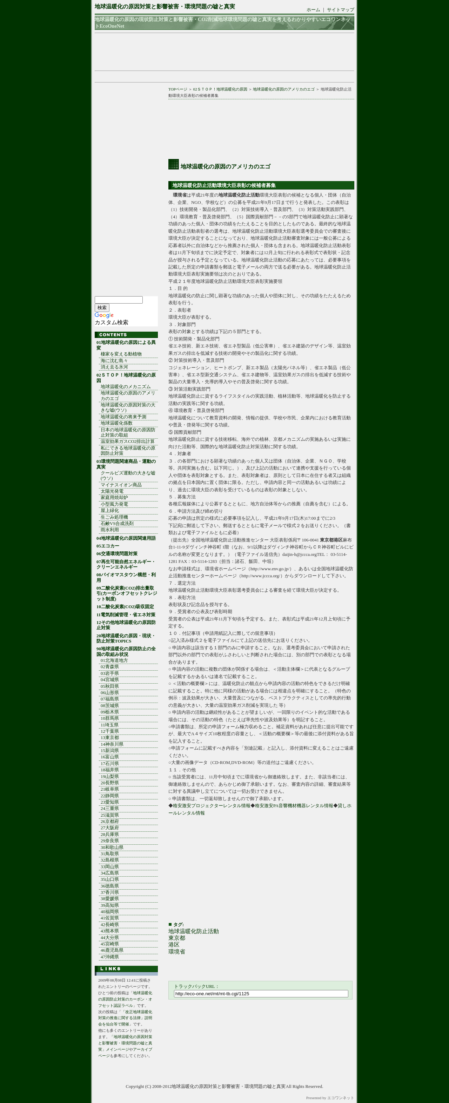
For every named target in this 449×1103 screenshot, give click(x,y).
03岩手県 (110, 673)
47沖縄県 (110, 957)
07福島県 (110, 699)
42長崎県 (110, 924)
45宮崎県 (110, 944)
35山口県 (110, 879)
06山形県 (110, 692)
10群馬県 (110, 718)
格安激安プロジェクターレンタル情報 (211, 805)
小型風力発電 (114, 504)
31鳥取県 (110, 853)
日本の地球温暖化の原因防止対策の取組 (128, 432)
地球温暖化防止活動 (193, 931)
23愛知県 (110, 802)
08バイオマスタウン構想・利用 (126, 577)
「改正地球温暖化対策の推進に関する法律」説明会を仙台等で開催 (125, 1018)
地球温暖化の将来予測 (123, 416)
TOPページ (177, 89)
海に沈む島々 (114, 360)
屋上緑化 (110, 510)
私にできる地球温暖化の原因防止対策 (128, 451)
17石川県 (110, 763)
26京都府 (110, 821)
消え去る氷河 (114, 367)
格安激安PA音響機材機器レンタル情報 (294, 805)
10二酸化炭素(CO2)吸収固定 (125, 606)
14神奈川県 (112, 744)
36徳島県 (110, 886)
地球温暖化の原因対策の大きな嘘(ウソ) (128, 408)
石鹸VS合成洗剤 (117, 523)
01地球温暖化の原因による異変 (126, 345)
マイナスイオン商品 (121, 485)
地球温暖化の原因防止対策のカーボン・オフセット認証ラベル (125, 999)
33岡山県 (110, 866)
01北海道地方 (114, 660)
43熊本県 (110, 931)
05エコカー (107, 546)
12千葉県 (110, 731)
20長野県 (110, 782)
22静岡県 (110, 795)
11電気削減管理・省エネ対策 (125, 614)
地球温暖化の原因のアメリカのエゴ (284, 89)
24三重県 (110, 808)
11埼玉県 (110, 725)
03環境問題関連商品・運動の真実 (126, 464)
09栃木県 (110, 712)
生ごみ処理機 (114, 517)
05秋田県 (110, 686)
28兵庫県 (110, 834)
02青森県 (110, 666)
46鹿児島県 (112, 950)
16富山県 (110, 757)
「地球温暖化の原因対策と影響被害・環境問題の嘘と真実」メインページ (125, 1043)
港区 (174, 945)
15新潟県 (110, 750)
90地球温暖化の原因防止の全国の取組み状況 (126, 651)
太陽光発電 (112, 491)
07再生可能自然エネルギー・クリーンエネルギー (126, 564)
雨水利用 (110, 529)
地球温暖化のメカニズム (126, 386)
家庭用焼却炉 (114, 497)
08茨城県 (110, 705)
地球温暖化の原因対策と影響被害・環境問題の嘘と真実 (165, 6)
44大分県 (110, 937)
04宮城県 (110, 679)
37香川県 (110, 892)
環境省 (176, 952)
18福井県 (110, 770)
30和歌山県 (112, 847)
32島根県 (110, 860)
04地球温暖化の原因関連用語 (126, 538)
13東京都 (110, 737)
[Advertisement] (222, 52)
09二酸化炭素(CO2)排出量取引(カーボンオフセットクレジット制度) (126, 594)
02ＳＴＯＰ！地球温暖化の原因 (220, 89)
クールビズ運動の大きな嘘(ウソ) (128, 476)
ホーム (313, 9)
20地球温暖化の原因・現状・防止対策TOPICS (126, 638)
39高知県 (110, 905)
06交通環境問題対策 (117, 553)
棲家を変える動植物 (121, 354)
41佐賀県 (110, 918)
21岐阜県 (110, 789)
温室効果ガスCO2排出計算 (128, 441)
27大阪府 (110, 827)
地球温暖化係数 (117, 423)
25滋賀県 (110, 815)
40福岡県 (110, 911)
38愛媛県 (110, 898)
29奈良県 (110, 840)
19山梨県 (110, 776)
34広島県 (110, 873)
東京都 (176, 938)
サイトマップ (340, 9)
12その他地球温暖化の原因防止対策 (126, 625)
